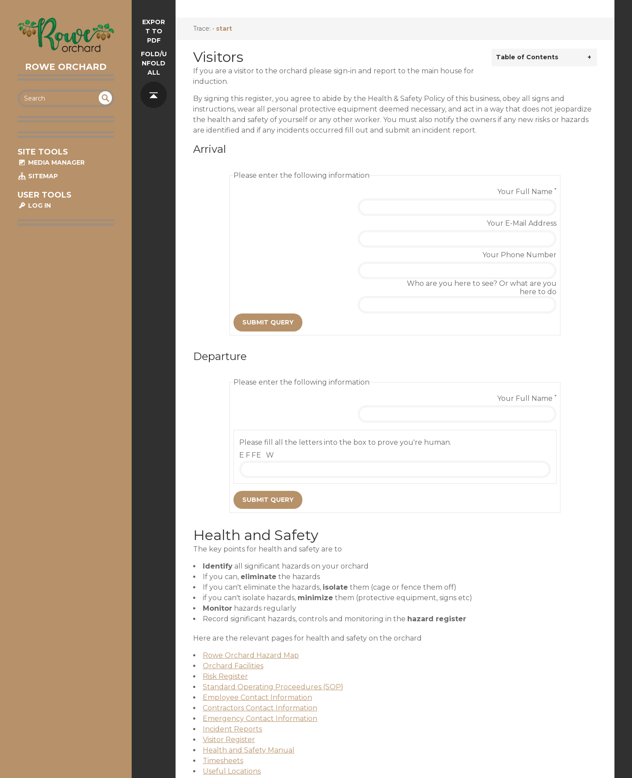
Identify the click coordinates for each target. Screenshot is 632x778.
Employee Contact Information (257, 624)
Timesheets (223, 688)
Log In (34, 205)
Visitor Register (229, 667)
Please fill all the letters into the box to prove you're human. (345, 369)
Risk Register (225, 603)
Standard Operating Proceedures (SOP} (273, 614)
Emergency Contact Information (260, 645)
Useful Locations (232, 698)
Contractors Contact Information (260, 635)
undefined (105, 97)
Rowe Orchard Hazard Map (251, 582)
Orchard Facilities (233, 593)
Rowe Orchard (66, 66)
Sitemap (38, 176)
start (224, 28)
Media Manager (51, 162)
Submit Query (268, 263)
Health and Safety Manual (248, 677)
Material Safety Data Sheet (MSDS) (263, 709)
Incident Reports (232, 656)
